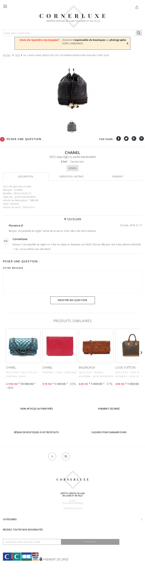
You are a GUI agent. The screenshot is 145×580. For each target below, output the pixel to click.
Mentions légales (72, 508)
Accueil (7, 55)
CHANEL (11, 367)
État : (65, 161)
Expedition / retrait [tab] (71, 176)
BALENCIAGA (87, 367)
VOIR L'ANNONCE (72, 43)
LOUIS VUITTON (125, 367)
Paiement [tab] (117, 176)
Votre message (13, 267)
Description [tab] (25, 176)
